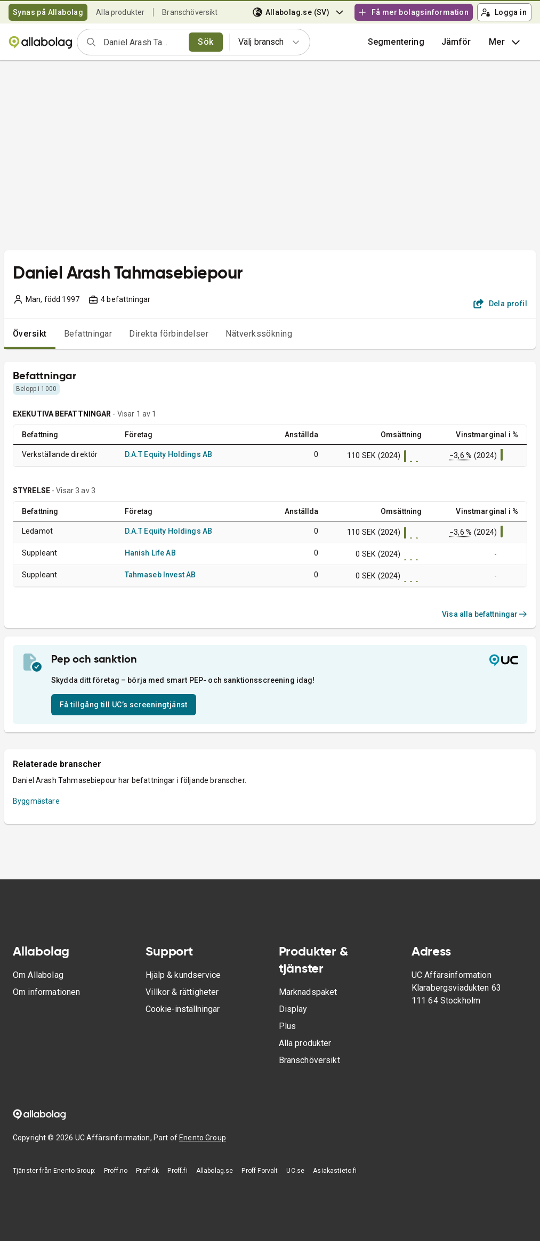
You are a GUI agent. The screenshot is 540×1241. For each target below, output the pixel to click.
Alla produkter (120, 12)
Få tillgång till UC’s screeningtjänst (124, 704)
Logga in (504, 12)
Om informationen (46, 992)
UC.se (295, 1170)
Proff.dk (147, 1170)
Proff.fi (177, 1170)
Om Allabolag (38, 975)
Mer (505, 42)
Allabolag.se (214, 1170)
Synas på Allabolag (48, 12)
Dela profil (500, 303)
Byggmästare (36, 801)
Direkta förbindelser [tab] (168, 334)
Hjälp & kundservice (183, 975)
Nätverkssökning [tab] (258, 334)
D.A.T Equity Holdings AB (169, 454)
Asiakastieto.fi (335, 1170)
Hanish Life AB (150, 553)
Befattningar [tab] (88, 334)
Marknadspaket (308, 992)
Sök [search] (205, 42)
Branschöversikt (189, 12)
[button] (456, 42)
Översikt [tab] (30, 334)
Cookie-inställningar (183, 1009)
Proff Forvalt (259, 1170)
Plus (287, 1026)
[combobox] (142, 42)
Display (293, 1009)
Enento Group (202, 1137)
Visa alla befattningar (484, 614)
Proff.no (115, 1170)
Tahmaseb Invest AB (160, 574)
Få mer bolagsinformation (413, 12)
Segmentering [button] (396, 42)
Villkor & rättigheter (182, 992)
